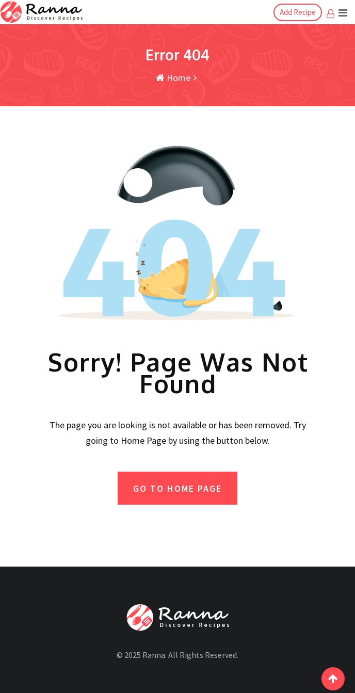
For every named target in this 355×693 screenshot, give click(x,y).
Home (173, 78)
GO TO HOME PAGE (177, 488)
